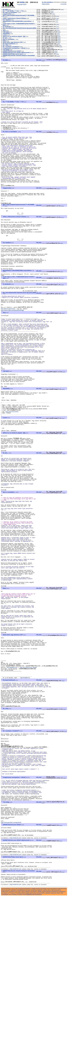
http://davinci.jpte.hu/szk (8, 354)
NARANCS (55, 1043)
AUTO (17, 1040)
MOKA (44, 1043)
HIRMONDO (21, 1041)
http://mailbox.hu (25, 793)
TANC (58, 1044)
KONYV (58, 1041)
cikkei (62, 9)
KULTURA (18, 1043)
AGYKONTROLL (6, 1040)
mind (9, 9)
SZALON (53, 1044)
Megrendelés (46, 4)
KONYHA (53, 1041)
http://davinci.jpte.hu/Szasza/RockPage (12, 355)
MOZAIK (48, 1043)
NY (2, 1044)
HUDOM (33, 1041)
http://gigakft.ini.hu (12, 782)
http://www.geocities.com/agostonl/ (11, 965)
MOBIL (22, 2)
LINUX (23, 1043)
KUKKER (11, 1043)
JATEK (45, 1041)
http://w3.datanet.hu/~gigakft (28, 782)
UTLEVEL (20, 1046)
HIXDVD (28, 1041)
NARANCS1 (62, 1043)
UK (10, 1046)
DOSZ (38, 1040)
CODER (33, 1040)
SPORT (42, 1044)
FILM (48, 1040)
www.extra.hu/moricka (11, 476)
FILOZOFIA (53, 1040)
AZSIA (21, 1040)
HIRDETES (14, 1041)
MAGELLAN (28, 1043)
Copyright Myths (21, 4)
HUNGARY (39, 1041)
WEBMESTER (30, 1046)
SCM (38, 1044)
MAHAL (35, 1043)
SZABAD (48, 1044)
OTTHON (11, 1044)
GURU (64, 1040)
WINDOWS (38, 1046)
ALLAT (13, 1040)
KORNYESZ (5, 1043)
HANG (3, 1041)
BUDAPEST (27, 1040)
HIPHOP (7, 1041)
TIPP (61, 1044)
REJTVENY (33, 1044)
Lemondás (63, 4)
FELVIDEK (43, 1040)
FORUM (59, 1040)
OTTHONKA (17, 1044)
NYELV (5, 1044)
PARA (23, 1044)
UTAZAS (13, 1046)
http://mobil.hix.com (15, 983)
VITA (24, 1046)
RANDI (27, 1044)
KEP (49, 1041)
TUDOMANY (5, 1046)
